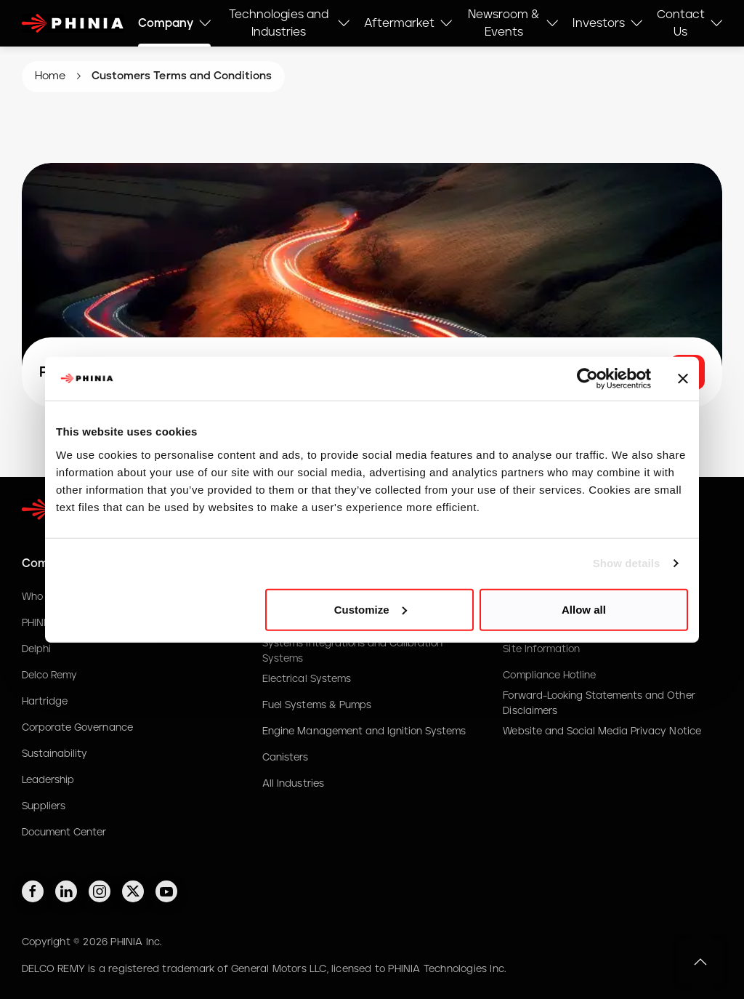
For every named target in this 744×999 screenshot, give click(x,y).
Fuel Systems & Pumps (316, 705)
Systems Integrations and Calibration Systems (352, 650)
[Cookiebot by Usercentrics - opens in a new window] (587, 379)
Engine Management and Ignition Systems (364, 731)
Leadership (48, 780)
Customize (370, 609)
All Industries (292, 784)
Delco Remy (49, 675)
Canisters (285, 758)
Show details (626, 563)
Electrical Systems (306, 679)
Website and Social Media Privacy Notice (601, 731)
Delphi (36, 649)
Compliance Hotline (549, 675)
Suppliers (43, 806)
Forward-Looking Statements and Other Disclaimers (599, 703)
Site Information (541, 649)
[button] (700, 962)
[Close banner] (683, 379)
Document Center (64, 832)
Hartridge (45, 702)
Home (50, 76)
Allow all (584, 609)
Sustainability (54, 754)
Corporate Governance (77, 728)
